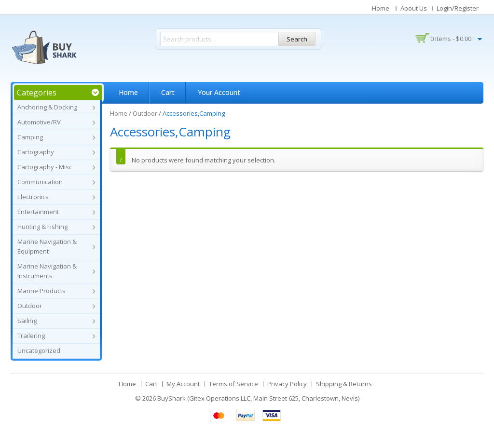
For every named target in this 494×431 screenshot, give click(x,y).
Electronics (33, 196)
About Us (413, 8)
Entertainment (38, 211)
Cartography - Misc (44, 166)
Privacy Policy (287, 383)
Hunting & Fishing (42, 226)
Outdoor (29, 305)
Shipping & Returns (344, 383)
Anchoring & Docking (47, 107)
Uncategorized (38, 350)
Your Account (219, 92)
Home (380, 8)
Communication (40, 181)
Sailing (27, 320)
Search (297, 39)
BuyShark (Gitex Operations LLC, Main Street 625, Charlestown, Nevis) (258, 398)
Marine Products (41, 290)
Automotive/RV (39, 122)
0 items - (450, 38)
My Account (183, 383)
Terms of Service (233, 383)
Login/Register (458, 8)
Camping (30, 137)
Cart (168, 92)
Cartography (35, 152)
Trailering (31, 335)
